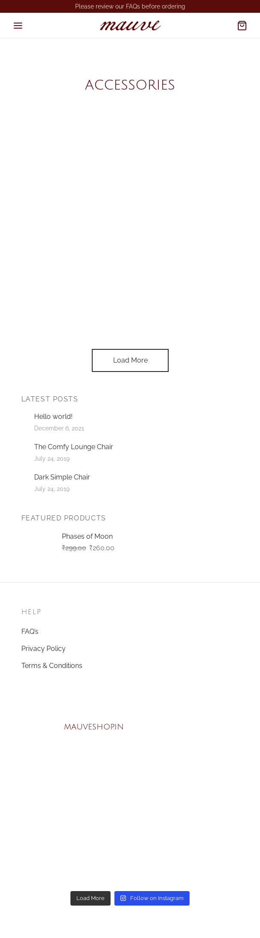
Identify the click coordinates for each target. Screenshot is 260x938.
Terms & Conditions (51, 666)
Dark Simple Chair (62, 477)
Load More (130, 360)
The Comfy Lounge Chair (73, 447)
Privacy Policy (43, 649)
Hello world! (53, 416)
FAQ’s (29, 631)
